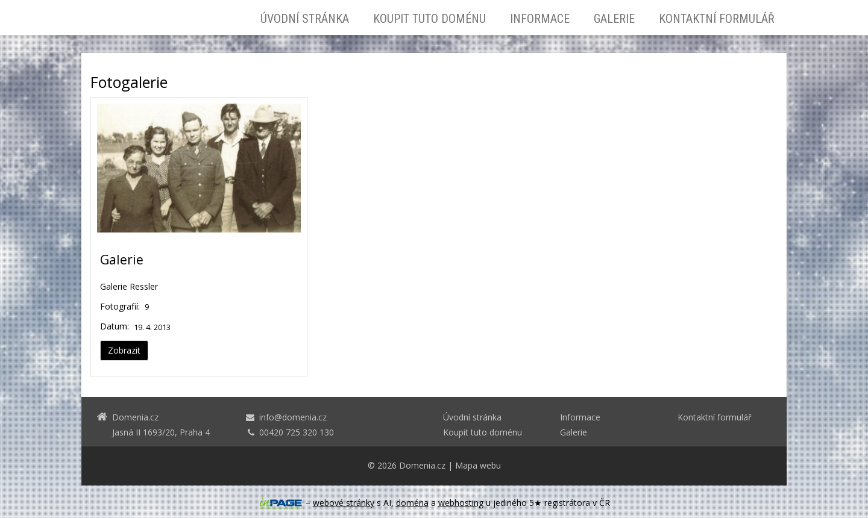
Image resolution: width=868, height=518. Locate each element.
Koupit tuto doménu (429, 18)
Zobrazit (124, 350)
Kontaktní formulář (717, 18)
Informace (540, 18)
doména (412, 502)
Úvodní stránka (304, 18)
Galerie (614, 18)
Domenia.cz (422, 465)
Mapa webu (478, 465)
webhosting (460, 502)
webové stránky (343, 502)
